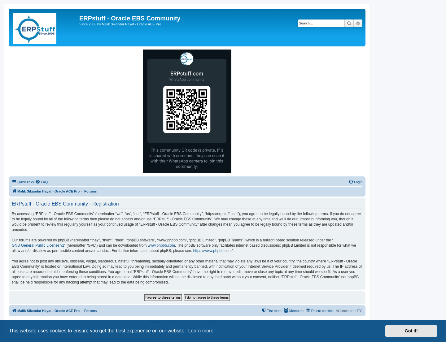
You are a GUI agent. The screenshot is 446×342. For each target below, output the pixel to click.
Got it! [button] (411, 330)
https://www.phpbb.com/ (213, 251)
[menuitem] (41, 182)
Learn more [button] (200, 330)
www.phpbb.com (161, 245)
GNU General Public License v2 (38, 245)
